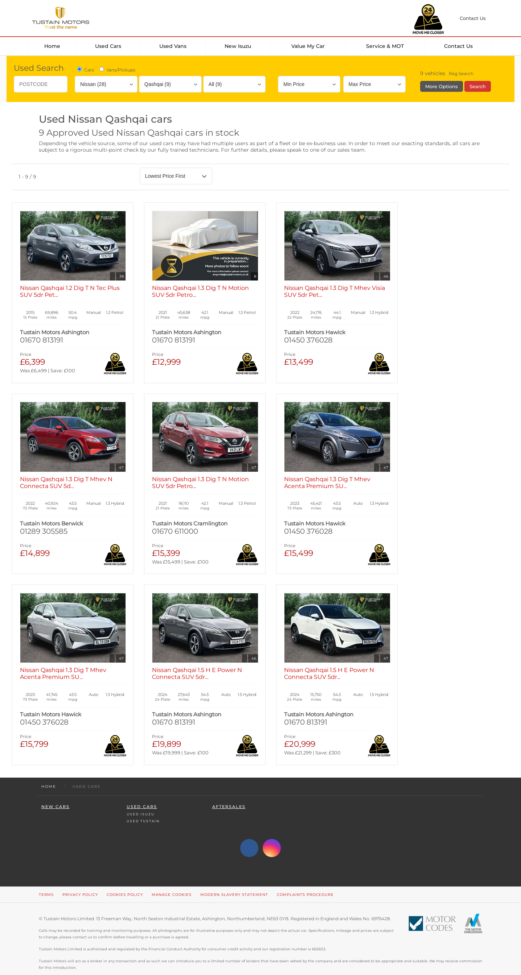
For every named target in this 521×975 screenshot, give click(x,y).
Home (52, 46)
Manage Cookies (172, 882)
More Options (441, 86)
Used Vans (172, 46)
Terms (46, 882)
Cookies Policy (125, 882)
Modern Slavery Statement (234, 882)
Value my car (308, 46)
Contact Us (458, 46)
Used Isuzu (141, 802)
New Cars (55, 794)
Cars (85, 70)
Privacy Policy (80, 882)
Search (477, 86)
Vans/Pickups (116, 70)
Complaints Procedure (305, 882)
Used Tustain (143, 809)
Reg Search (461, 73)
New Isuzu (238, 46)
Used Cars (108, 46)
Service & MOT (385, 46)
